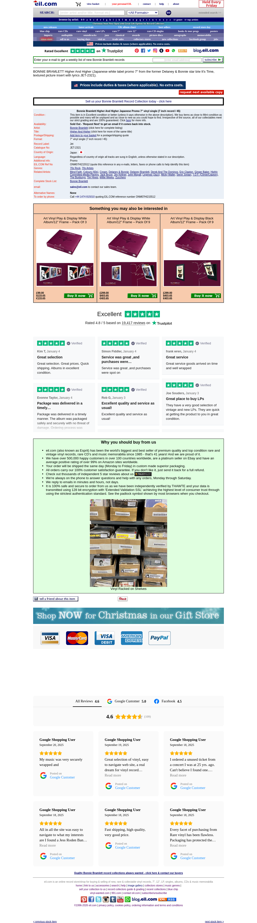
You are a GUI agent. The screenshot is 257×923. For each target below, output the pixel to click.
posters (214, 31)
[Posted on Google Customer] (57, 775)
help (161, 4)
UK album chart (127, 27)
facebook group (197, 39)
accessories (102, 885)
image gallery (135, 885)
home (79, 885)
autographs (180, 35)
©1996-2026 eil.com (85, 905)
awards (136, 35)
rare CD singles (155, 31)
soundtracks (89, 35)
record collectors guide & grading (126, 889)
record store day (202, 27)
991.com (116, 893)
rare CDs (63, 31)
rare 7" (116, 31)
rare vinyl (82, 31)
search (115, 885)
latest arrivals (86, 27)
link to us (89, 885)
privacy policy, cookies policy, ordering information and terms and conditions (141, 905)
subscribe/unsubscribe (154, 893)
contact (147, 4)
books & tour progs (188, 31)
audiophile (67, 35)
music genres (172, 885)
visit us (101, 39)
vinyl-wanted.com (99, 893)
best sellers (164, 27)
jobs (216, 39)
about (176, 4)
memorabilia (204, 35)
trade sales (118, 39)
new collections (170, 39)
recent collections (156, 889)
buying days (83, 39)
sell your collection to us (92, 889)
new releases (50, 27)
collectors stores (142, 39)
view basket (93, 4)
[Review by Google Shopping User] (57, 739)
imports (48, 35)
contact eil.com (131, 893)
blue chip (45, 31)
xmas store (46, 39)
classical (119, 35)
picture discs (156, 35)
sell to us (64, 39)
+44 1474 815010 (85, 196)
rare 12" (132, 31)
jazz (107, 35)
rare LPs (100, 31)
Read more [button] (113, 775)
